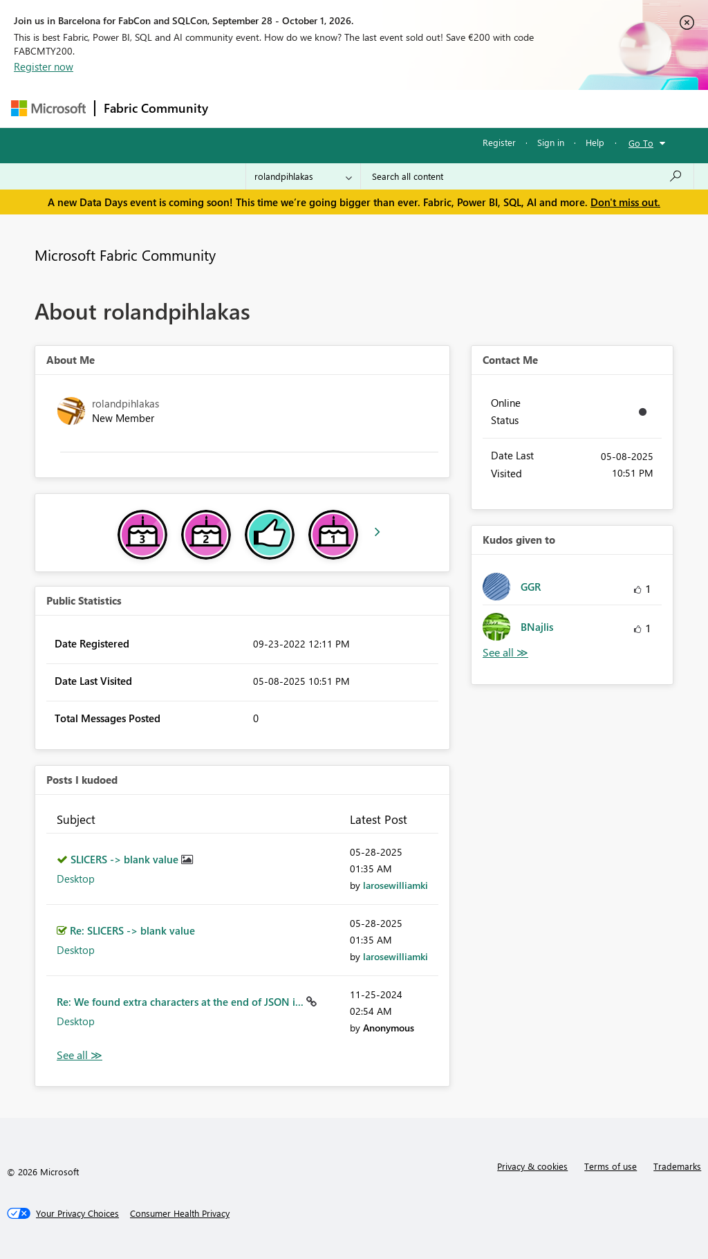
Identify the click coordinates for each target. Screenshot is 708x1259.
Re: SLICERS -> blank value (132, 930)
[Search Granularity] (303, 176)
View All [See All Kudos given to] (505, 653)
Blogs (480, 108)
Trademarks (677, 1166)
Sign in (550, 142)
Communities (419, 108)
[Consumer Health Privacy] (180, 1213)
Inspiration (300, 108)
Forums (239, 108)
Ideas (357, 108)
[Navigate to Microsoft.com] (48, 108)
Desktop (76, 878)
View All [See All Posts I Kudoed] (79, 1055)
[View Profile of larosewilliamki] (395, 885)
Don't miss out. (625, 202)
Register (499, 142)
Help (595, 142)
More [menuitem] (527, 108)
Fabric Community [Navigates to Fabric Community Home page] (156, 108)
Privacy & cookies (532, 1166)
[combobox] (527, 176)
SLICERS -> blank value (126, 859)
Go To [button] (640, 143)
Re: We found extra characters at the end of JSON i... (181, 1002)
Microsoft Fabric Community (125, 254)
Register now (43, 66)
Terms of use (610, 1166)
